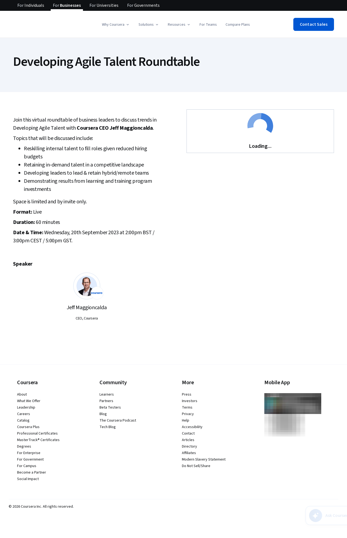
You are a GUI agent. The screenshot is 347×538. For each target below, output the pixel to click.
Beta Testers (110, 407)
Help (185, 420)
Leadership (26, 407)
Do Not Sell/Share (196, 466)
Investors (189, 401)
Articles (188, 440)
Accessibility (192, 427)
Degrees (24, 446)
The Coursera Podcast (117, 420)
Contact (188, 433)
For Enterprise (28, 453)
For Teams (208, 24)
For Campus (26, 466)
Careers (23, 414)
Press (186, 394)
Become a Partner (31, 472)
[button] (116, 24)
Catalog (23, 420)
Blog (103, 414)
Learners (106, 394)
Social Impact (28, 479)
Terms (187, 407)
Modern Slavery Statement (204, 459)
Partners (106, 401)
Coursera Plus (28, 427)
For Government (30, 459)
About (22, 394)
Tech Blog (107, 427)
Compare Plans (238, 24)
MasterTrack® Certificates (38, 440)
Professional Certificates (37, 433)
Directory (189, 446)
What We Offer (28, 401)
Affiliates (189, 453)
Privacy (188, 414)
